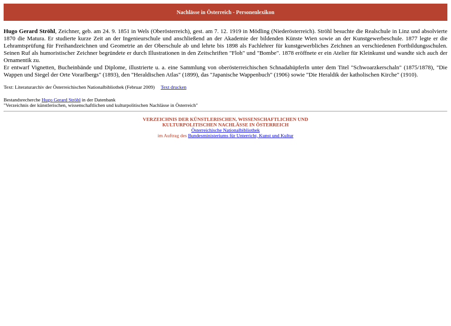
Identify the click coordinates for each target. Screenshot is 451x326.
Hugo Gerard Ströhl (61, 99)
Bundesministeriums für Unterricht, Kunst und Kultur (240, 135)
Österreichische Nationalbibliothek (225, 130)
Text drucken (174, 87)
